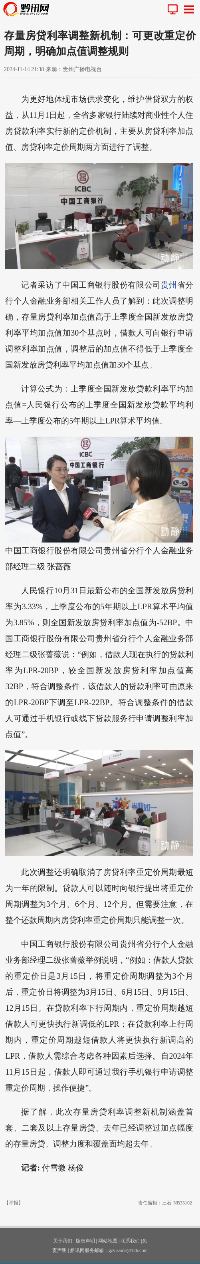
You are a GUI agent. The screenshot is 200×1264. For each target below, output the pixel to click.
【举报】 (13, 1203)
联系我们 (130, 1241)
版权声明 (85, 1241)
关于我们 (62, 1241)
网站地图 (107, 1241)
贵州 (169, 284)
